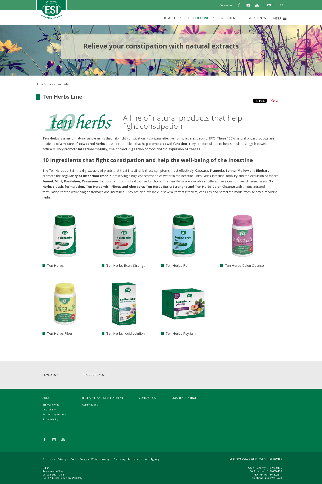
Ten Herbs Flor (177, 265)
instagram (248, 5)
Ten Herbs (55, 265)
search (282, 5)
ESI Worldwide (50, 404)
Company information (127, 459)
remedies (171, 18)
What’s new (257, 18)
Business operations (54, 414)
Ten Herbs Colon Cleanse (244, 265)
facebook (239, 5)
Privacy (61, 459)
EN (269, 5)
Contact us (147, 398)
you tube (257, 5)
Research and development (102, 398)
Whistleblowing (100, 459)
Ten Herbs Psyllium (180, 333)
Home (40, 84)
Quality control (184, 398)
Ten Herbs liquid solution (125, 333)
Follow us (226, 5)
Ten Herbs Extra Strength (126, 265)
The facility (49, 409)
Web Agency (152, 459)
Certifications (90, 404)
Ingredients (230, 18)
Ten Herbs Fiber (59, 333)
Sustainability (50, 419)
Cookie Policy (79, 459)
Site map (47, 459)
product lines (199, 18)
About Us (49, 398)
